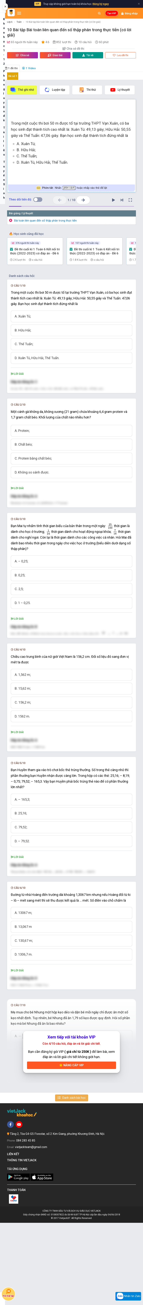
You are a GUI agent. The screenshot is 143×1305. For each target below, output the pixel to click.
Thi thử (87, 90)
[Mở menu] (19, 13)
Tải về (87, 55)
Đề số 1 (12, 76)
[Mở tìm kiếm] (99, 13)
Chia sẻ (22, 55)
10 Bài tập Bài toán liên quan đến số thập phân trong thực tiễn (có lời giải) (63, 22)
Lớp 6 (9, 22)
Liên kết (14, 1236)
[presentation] (110, 566)
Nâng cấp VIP (71, 1147)
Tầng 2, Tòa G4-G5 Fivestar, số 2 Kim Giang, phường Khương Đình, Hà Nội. (57, 1216)
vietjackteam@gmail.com (31, 1229)
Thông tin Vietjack (22, 1242)
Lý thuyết (120, 90)
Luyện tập (54, 90)
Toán (19, 22)
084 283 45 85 (25, 1222)
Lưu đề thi (120, 55)
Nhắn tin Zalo (128, 1296)
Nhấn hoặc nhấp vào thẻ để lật (71, 188)
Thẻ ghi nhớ (22, 90)
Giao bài (55, 55)
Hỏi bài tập (8, 1293)
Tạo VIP (111, 13)
